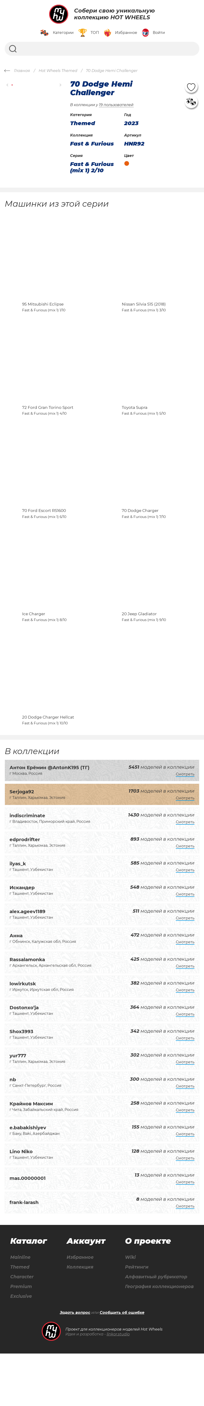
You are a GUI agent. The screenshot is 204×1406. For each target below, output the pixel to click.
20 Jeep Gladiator (139, 655)
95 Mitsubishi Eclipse (43, 314)
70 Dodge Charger (140, 541)
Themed (20, 1318)
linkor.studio (118, 1386)
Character (22, 1328)
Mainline (20, 1309)
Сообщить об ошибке (122, 1365)
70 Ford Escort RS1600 (44, 541)
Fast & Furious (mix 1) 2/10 (92, 167)
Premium (21, 1338)
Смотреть (185, 825)
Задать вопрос (75, 1365)
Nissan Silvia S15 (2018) (144, 314)
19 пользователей (116, 105)
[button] (7, 85)
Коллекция (79, 1318)
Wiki (128, 1309)
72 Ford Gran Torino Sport (47, 428)
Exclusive (21, 1348)
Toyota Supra (134, 428)
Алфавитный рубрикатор (155, 1328)
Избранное (79, 1309)
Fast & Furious (92, 143)
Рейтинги (134, 1318)
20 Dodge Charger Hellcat (48, 768)
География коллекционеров (158, 1338)
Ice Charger (33, 655)
